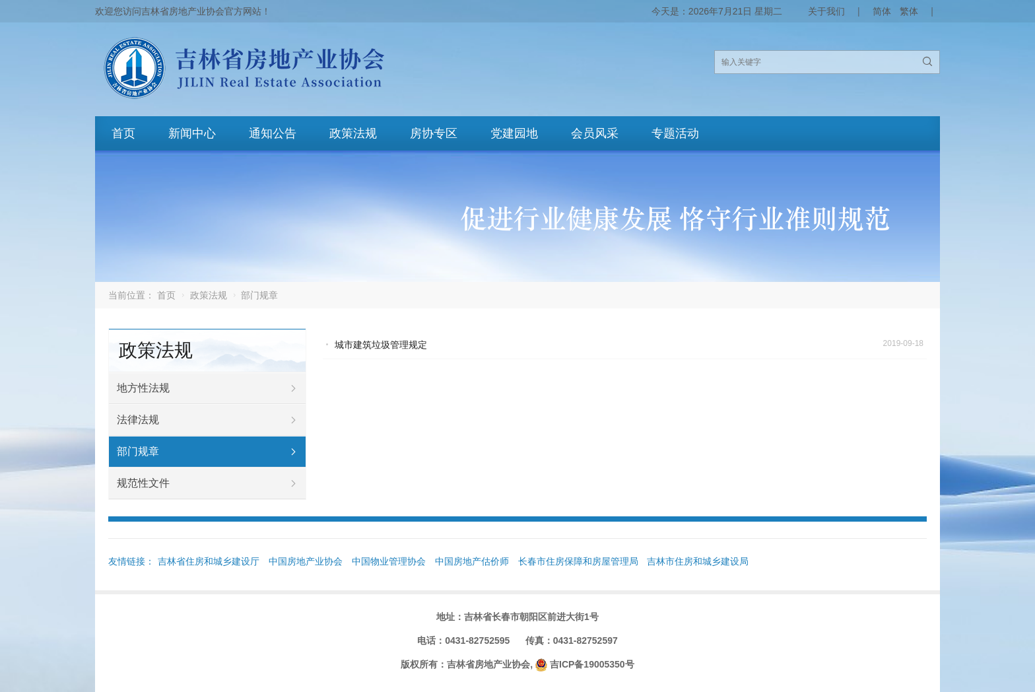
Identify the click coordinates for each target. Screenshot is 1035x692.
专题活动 (675, 133)
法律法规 (138, 419)
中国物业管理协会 (389, 561)
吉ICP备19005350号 (592, 664)
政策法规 (353, 133)
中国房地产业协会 (306, 561)
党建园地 (514, 133)
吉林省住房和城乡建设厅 (208, 561)
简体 (882, 11)
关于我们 (826, 11)
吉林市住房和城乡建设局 (698, 561)
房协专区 (433, 133)
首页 (123, 133)
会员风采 (594, 133)
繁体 (909, 11)
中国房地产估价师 (472, 561)
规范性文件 (143, 483)
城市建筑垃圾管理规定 (381, 344)
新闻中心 (192, 133)
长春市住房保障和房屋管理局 (578, 561)
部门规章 (138, 451)
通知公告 (272, 133)
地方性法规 (143, 388)
